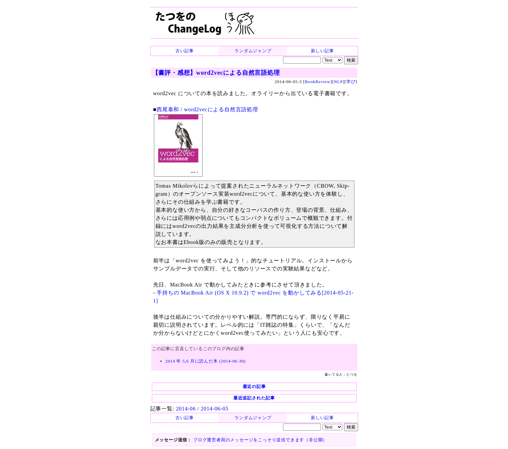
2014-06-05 (215, 408)
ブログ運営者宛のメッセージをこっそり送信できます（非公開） (260, 439)
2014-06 (186, 408)
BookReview (317, 81)
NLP (338, 81)
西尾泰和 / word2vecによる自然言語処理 (207, 109)
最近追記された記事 (254, 397)
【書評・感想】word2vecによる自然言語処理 (216, 72)
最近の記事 (254, 386)
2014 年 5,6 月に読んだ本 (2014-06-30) (205, 361)
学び (351, 81)
